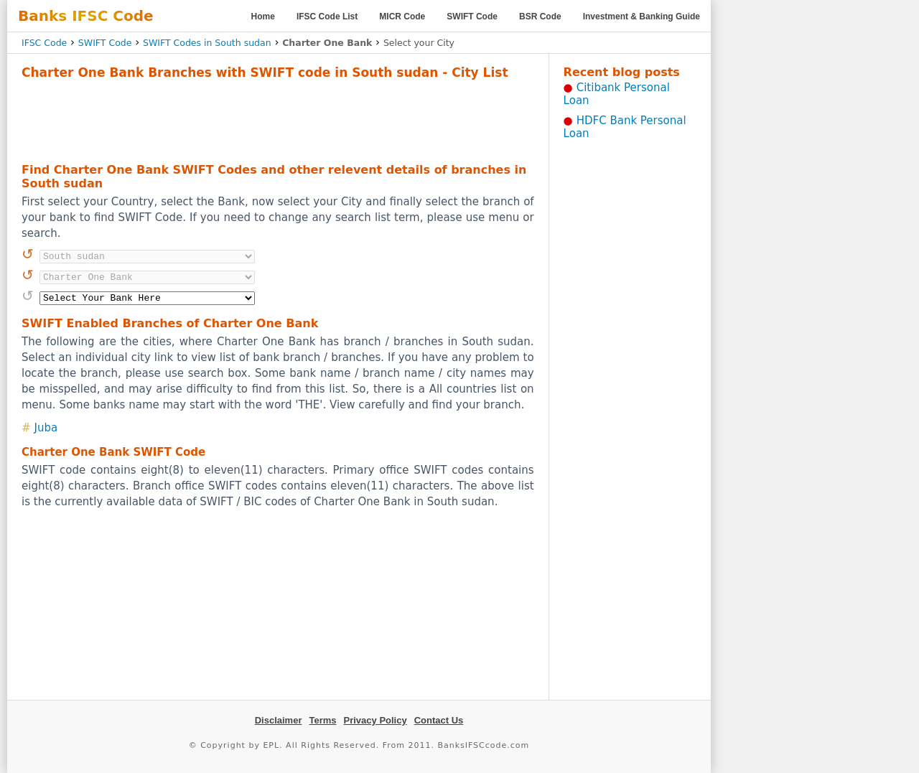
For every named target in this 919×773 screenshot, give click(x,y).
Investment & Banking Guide (641, 16)
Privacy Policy (375, 720)
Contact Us (439, 720)
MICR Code (402, 16)
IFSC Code (44, 42)
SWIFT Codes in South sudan (207, 42)
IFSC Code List (327, 16)
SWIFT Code (472, 16)
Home (263, 16)
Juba (46, 427)
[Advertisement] (278, 119)
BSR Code (540, 16)
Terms (322, 720)
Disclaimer (278, 720)
